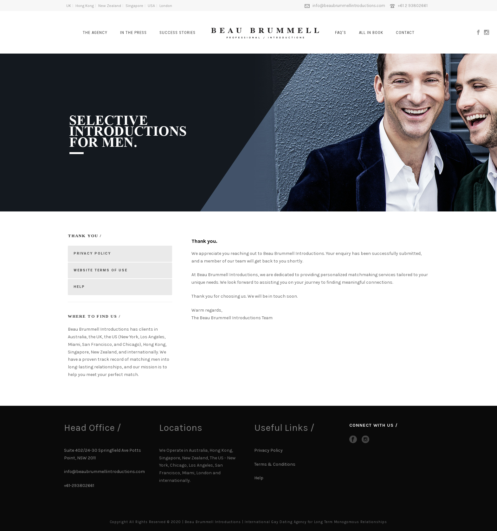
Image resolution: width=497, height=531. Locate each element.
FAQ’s (340, 32)
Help (259, 478)
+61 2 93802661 (413, 5)
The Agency (95, 32)
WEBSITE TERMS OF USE (100, 270)
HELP (79, 287)
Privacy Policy (268, 450)
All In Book (371, 32)
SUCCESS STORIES (177, 32)
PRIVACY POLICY (92, 253)
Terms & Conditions (274, 464)
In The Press (133, 32)
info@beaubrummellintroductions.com (349, 5)
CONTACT (405, 32)
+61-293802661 (79, 485)
